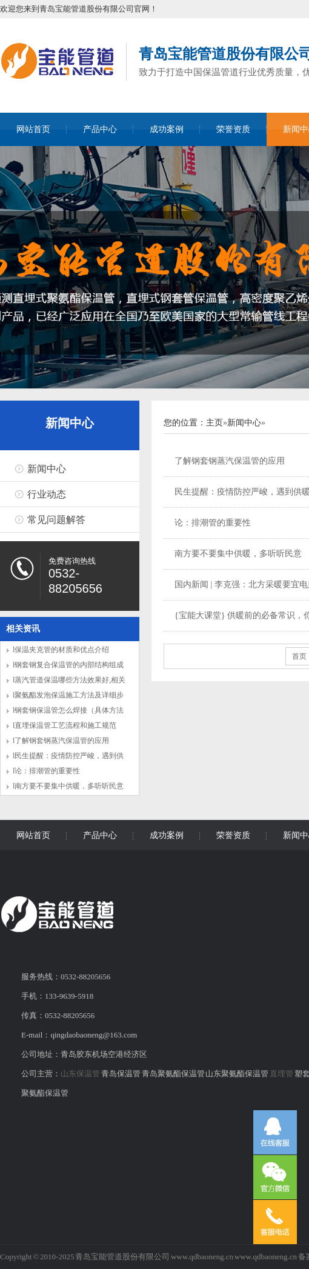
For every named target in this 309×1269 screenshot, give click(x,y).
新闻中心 (69, 423)
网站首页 (33, 129)
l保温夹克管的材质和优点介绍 (61, 649)
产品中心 (100, 129)
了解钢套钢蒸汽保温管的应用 (229, 460)
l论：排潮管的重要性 (46, 771)
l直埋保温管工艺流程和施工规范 (64, 725)
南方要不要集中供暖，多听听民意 (238, 553)
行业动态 (46, 494)
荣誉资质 (233, 129)
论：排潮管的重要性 (212, 522)
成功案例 (167, 129)
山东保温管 (80, 1073)
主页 (214, 422)
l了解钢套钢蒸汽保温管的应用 (61, 740)
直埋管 (281, 1073)
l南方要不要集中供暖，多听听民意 (68, 786)
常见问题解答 (56, 520)
